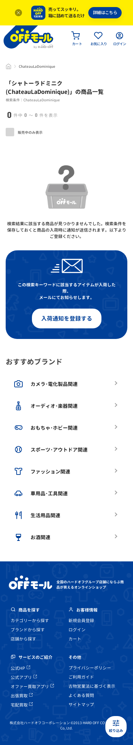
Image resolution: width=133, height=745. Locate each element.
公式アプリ (24, 677)
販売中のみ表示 (24, 132)
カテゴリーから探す (30, 621)
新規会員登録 (81, 621)
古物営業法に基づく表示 (91, 686)
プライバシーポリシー (89, 668)
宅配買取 (22, 705)
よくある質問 (81, 695)
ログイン (76, 630)
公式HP (20, 668)
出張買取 (22, 696)
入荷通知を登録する (66, 318)
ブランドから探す (28, 630)
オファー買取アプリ (32, 687)
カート (74, 639)
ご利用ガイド (81, 677)
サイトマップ (81, 705)
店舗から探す (23, 639)
